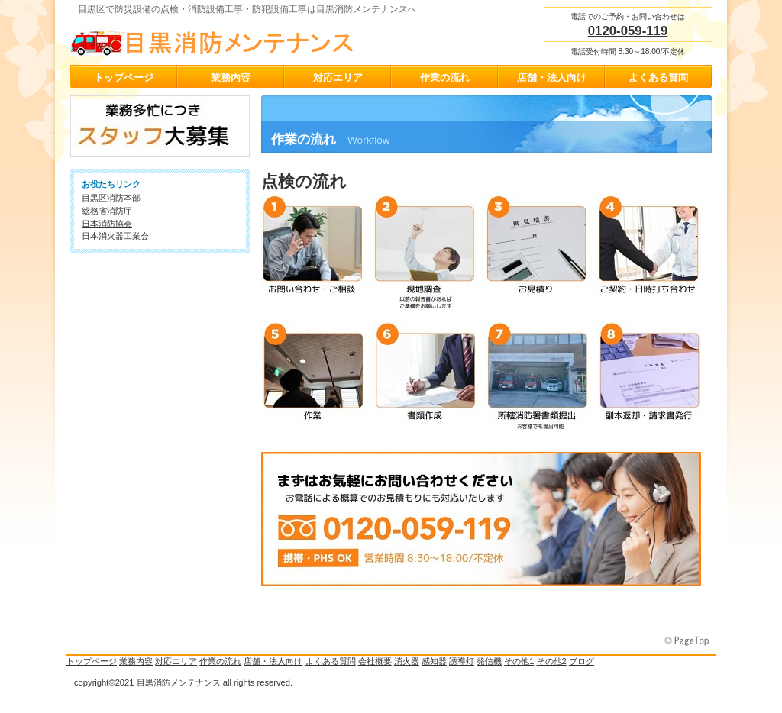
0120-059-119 (628, 31)
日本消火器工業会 (115, 235)
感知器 (434, 661)
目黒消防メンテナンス (223, 39)
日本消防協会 (107, 223)
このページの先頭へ (688, 641)
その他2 (552, 661)
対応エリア (176, 661)
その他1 (519, 661)
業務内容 (136, 661)
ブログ (581, 661)
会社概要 (375, 661)
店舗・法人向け (273, 661)
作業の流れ (220, 661)
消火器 (406, 661)
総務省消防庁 (107, 210)
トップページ (91, 661)
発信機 (489, 661)
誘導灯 (461, 661)
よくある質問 (330, 661)
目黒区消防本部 (111, 197)
